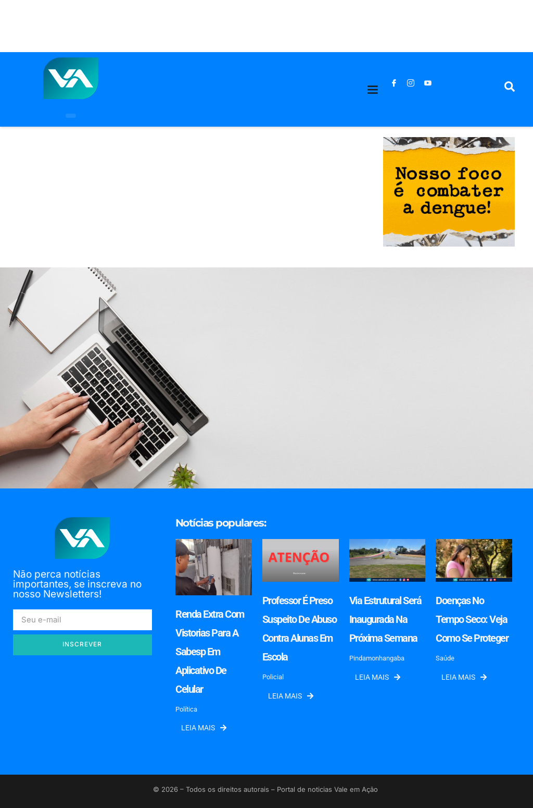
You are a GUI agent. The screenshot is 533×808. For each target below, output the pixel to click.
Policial (273, 677)
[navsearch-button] (509, 89)
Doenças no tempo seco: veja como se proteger (472, 619)
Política (186, 709)
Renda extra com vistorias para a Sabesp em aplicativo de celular (209, 651)
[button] (373, 89)
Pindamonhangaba (376, 658)
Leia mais (203, 728)
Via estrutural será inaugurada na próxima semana (385, 619)
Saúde (445, 658)
